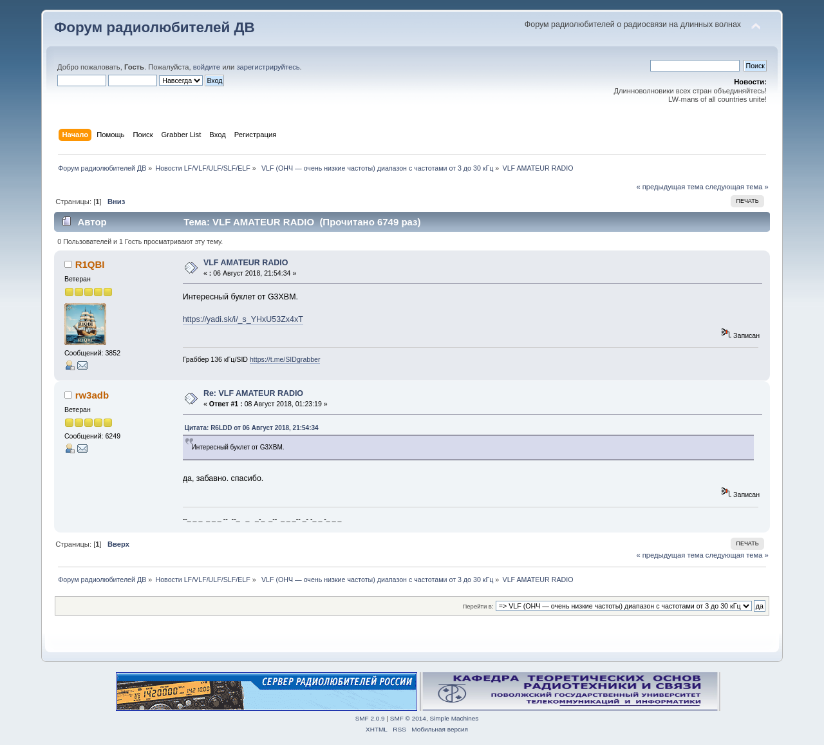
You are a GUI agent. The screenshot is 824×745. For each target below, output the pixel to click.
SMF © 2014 (408, 718)
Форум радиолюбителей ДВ (154, 27)
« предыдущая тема (669, 187)
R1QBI (90, 264)
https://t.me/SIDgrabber (285, 359)
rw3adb (92, 395)
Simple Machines (453, 718)
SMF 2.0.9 (370, 718)
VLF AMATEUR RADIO (245, 262)
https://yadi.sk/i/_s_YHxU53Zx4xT (243, 319)
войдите (206, 67)
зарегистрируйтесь (267, 67)
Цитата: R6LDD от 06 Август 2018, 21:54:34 (252, 427)
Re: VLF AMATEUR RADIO (253, 393)
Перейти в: (477, 606)
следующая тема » (737, 187)
